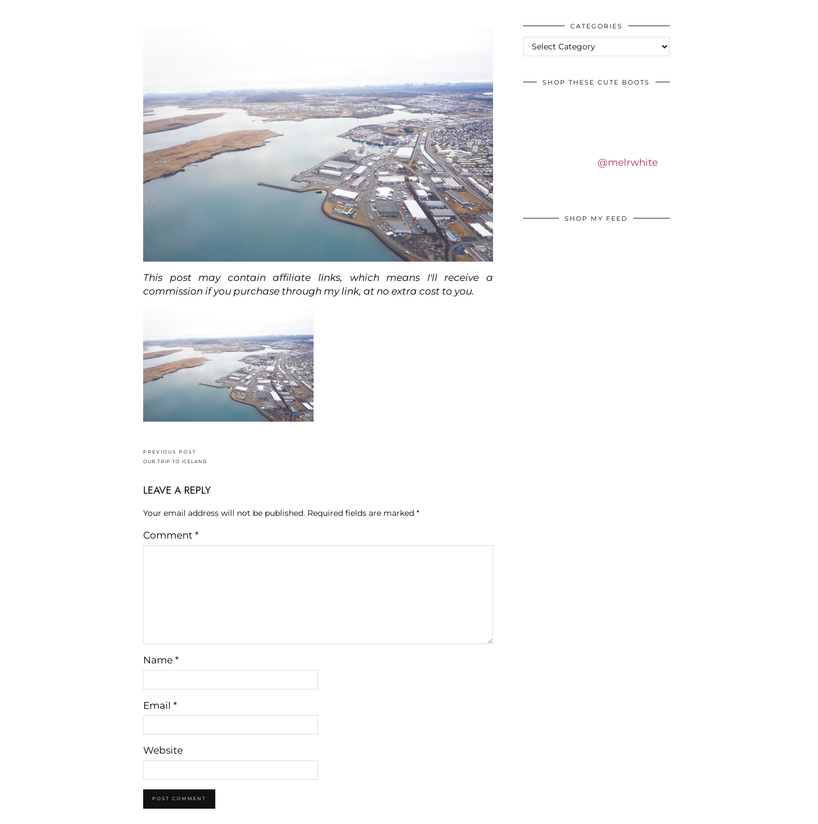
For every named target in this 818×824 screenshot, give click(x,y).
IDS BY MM (19, 11)
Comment (171, 535)
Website (163, 750)
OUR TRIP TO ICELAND (175, 456)
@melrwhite (628, 162)
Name (161, 660)
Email (160, 705)
